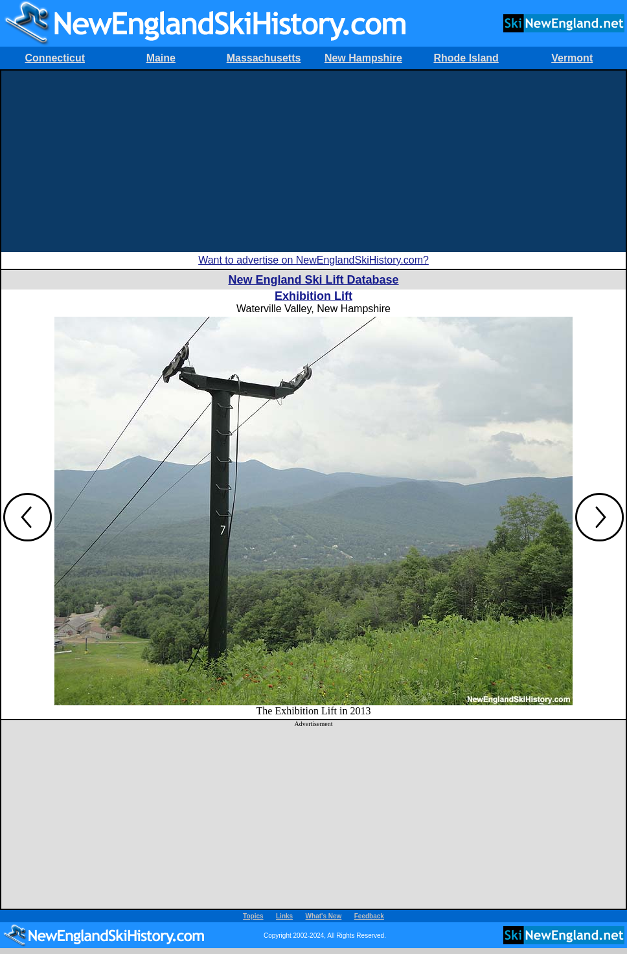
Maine (161, 57)
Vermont (572, 57)
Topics (253, 916)
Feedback (369, 916)
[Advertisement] (314, 161)
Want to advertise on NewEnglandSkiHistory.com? (313, 260)
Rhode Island (465, 57)
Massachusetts (264, 57)
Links (284, 916)
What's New (324, 916)
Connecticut (55, 57)
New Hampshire (363, 57)
